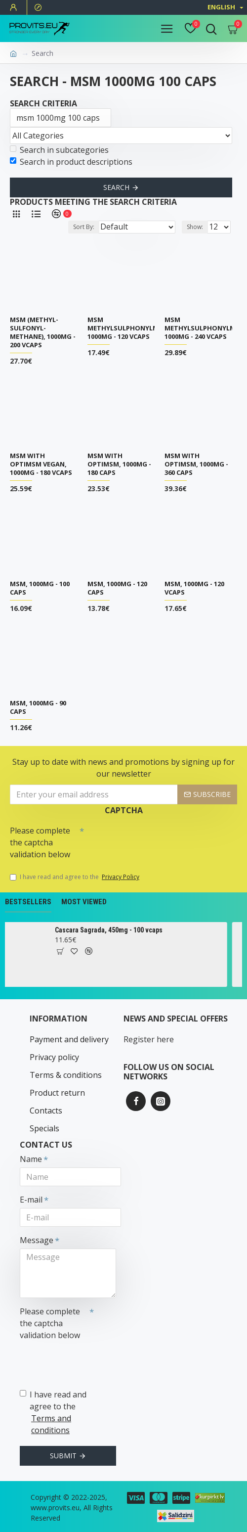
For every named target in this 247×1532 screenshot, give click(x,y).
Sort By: (83, 227)
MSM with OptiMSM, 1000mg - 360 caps (196, 464)
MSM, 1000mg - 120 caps (117, 588)
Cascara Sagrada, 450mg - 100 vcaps (117, 930)
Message (36, 1240)
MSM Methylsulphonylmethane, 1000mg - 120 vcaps (136, 328)
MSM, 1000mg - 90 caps (38, 707)
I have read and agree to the (75, 877)
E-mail (31, 1199)
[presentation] (153, 839)
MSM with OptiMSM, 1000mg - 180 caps (119, 464)
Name (31, 1159)
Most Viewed (84, 901)
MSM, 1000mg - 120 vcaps (194, 588)
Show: (195, 227)
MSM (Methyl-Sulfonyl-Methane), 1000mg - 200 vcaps (43, 332)
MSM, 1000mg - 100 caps (40, 588)
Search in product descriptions (71, 161)
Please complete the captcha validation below (40, 842)
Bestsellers (28, 901)
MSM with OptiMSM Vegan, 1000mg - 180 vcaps (41, 464)
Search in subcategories (59, 149)
